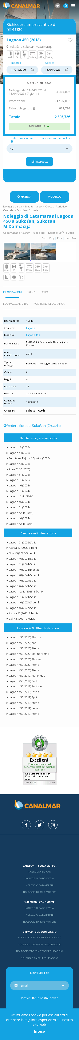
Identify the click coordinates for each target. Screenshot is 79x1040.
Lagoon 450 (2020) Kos (22, 643)
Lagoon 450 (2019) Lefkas (24, 708)
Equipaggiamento (15, 303)
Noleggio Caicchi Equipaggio (39, 958)
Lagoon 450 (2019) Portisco (25, 686)
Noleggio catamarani (40, 885)
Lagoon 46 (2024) (19, 485)
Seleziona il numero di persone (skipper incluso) (41, 140)
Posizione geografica (48, 303)
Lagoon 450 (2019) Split (23, 697)
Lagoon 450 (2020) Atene (24, 648)
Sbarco (49, 63)
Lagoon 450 (33, 334)
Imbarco (16, 63)
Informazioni (12, 292)
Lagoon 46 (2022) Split (22, 608)
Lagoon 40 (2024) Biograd (24, 569)
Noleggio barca (12, 206)
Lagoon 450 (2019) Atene (24, 703)
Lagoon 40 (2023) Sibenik (24, 602)
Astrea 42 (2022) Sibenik (23, 613)
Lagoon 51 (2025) (19, 475)
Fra (73, 238)
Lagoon (30, 327)
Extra (44, 292)
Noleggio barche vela (39, 878)
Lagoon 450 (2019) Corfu (24, 681)
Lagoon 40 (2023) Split (22, 580)
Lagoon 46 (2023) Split (22, 586)
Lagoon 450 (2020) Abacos (25, 637)
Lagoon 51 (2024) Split (22, 564)
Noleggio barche (39, 871)
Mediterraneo (33, 206)
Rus (59, 238)
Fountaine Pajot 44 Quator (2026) (29, 458)
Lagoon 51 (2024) (19, 491)
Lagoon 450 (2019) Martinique (27, 675)
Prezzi (31, 292)
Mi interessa (39, 161)
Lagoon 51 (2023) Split (22, 597)
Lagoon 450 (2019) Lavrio (24, 692)
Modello (55, 196)
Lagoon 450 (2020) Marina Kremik (29, 654)
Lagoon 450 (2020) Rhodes (25, 659)
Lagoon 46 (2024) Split (22, 559)
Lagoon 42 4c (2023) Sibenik (26, 591)
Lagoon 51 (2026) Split (22, 542)
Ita (67, 238)
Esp (44, 238)
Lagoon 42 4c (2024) (21, 496)
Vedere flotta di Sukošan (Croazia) (32, 425)
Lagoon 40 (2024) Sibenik (24, 575)
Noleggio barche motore (39, 892)
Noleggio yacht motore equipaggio (39, 951)
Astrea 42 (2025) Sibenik (23, 548)
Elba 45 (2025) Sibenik (22, 553)
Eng (51, 238)
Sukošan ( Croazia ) (28, 210)
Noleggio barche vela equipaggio (39, 937)
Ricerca (24, 196)
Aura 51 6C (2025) (19, 469)
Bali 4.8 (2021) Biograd (22, 618)
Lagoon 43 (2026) (19, 447)
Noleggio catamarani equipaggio (39, 944)
